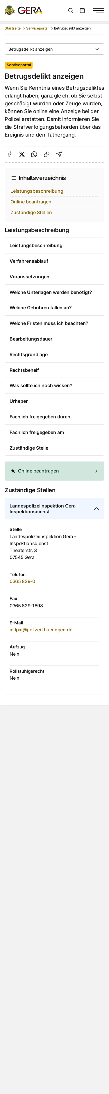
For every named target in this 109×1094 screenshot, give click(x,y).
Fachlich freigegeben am (37, 432)
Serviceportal (37, 28)
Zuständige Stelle (29, 448)
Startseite (13, 28)
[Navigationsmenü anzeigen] (98, 10)
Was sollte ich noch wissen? (41, 385)
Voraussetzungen (29, 277)
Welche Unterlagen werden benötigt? (51, 292)
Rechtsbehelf (24, 370)
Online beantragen (30, 202)
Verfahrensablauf (29, 261)
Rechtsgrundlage (29, 354)
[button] (54, 471)
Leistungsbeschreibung (36, 191)
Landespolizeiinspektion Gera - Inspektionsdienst (44, 509)
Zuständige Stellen (31, 212)
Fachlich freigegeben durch (40, 417)
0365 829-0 (22, 581)
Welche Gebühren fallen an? (41, 307)
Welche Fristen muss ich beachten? (49, 323)
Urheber (19, 401)
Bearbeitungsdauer (31, 339)
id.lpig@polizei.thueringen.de (41, 630)
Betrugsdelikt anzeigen (30, 49)
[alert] (54, 471)
